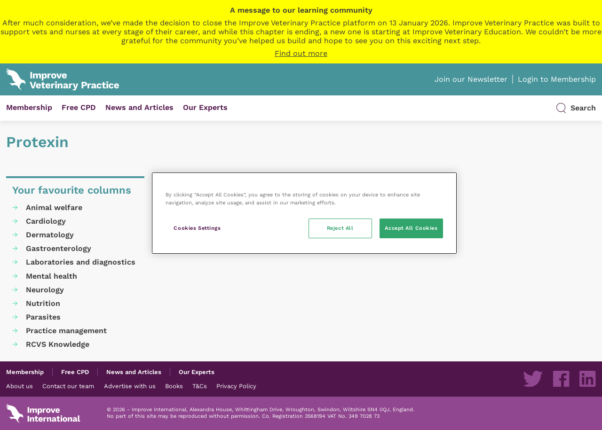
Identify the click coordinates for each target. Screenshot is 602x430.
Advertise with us (130, 386)
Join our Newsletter (471, 79)
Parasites (43, 317)
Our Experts (205, 107)
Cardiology (46, 221)
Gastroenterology (58, 248)
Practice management (66, 330)
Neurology (45, 289)
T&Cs (199, 386)
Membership (29, 107)
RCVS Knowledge (57, 344)
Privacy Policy (236, 386)
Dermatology (50, 234)
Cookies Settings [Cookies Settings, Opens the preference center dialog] (197, 228)
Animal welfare (54, 207)
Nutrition (43, 303)
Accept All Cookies (411, 228)
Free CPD (79, 107)
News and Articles (139, 107)
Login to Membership (557, 79)
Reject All (340, 228)
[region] (304, 213)
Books (174, 386)
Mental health (51, 276)
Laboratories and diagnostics (80, 262)
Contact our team (68, 386)
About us (19, 386)
